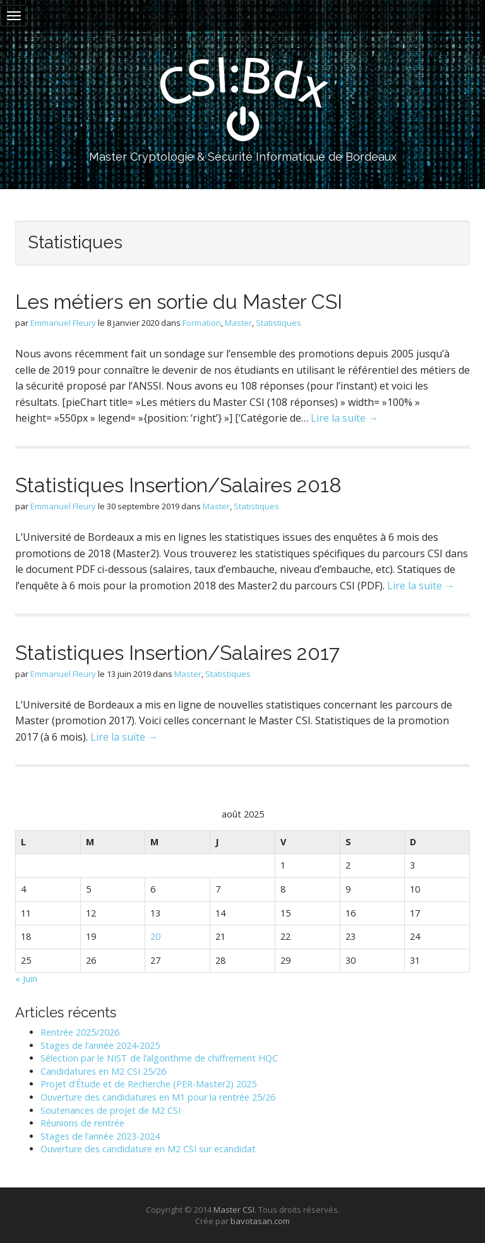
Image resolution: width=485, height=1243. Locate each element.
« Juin (26, 979)
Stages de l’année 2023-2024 (100, 1136)
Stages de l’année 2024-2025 (100, 1045)
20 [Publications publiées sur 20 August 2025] (155, 936)
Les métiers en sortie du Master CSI (178, 301)
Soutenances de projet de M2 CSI (110, 1110)
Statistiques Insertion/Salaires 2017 (177, 652)
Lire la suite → (344, 418)
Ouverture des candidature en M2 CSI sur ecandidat (148, 1149)
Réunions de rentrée (82, 1123)
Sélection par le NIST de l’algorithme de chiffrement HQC (159, 1058)
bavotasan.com (260, 1221)
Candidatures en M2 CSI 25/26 (103, 1071)
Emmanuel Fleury (63, 322)
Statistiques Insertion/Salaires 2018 (178, 485)
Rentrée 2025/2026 (79, 1032)
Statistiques (278, 322)
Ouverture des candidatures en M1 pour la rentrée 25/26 (157, 1097)
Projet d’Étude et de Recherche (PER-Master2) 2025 (148, 1084)
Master (238, 322)
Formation (202, 322)
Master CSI (233, 1209)
